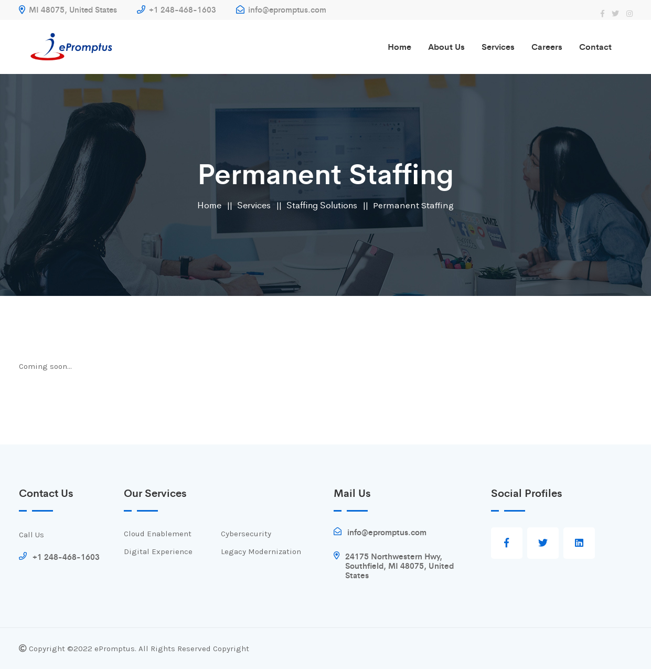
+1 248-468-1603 (176, 9)
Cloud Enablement (157, 533)
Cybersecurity (246, 533)
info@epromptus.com (281, 9)
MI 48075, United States (68, 9)
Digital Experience (158, 551)
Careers (546, 46)
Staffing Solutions (321, 204)
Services (498, 46)
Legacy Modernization (261, 551)
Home (399, 46)
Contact (595, 46)
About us (446, 46)
